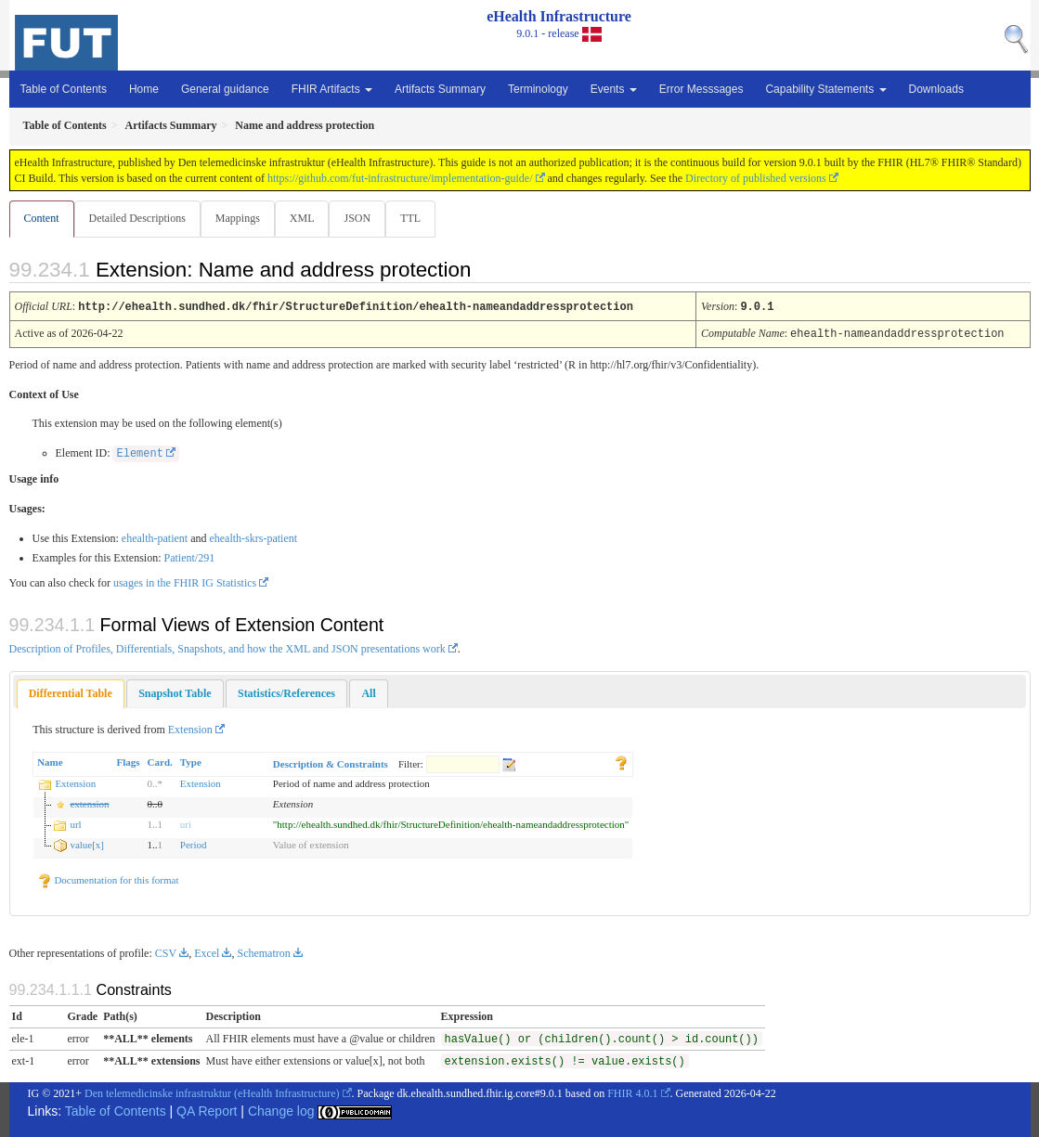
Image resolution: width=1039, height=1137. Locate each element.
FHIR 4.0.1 (632, 1092)
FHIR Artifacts (332, 89)
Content (41, 218)
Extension (190, 728)
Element (139, 452)
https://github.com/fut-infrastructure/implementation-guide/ (400, 178)
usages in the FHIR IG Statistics (184, 581)
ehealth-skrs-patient (253, 537)
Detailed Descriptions (139, 218)
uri (185, 823)
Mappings (241, 218)
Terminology (538, 89)
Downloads (936, 89)
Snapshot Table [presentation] (174, 692)
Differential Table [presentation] (70, 692)
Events (614, 89)
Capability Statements (825, 89)
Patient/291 (188, 556)
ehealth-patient (155, 537)
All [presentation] (368, 692)
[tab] (70, 692)
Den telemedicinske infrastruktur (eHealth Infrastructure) (212, 1092)
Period (193, 843)
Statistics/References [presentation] (286, 692)
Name (50, 761)
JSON (364, 218)
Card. (160, 761)
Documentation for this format (108, 879)
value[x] (87, 843)
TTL (419, 218)
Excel (206, 952)
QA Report (206, 1110)
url (75, 823)
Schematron (263, 952)
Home (144, 89)
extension (89, 802)
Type (190, 761)
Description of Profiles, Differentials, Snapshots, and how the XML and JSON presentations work (227, 647)
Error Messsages (701, 89)
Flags (128, 761)
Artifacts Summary (440, 89)
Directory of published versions (755, 178)
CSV (165, 952)
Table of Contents (63, 89)
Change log (281, 1110)
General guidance (225, 89)
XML (307, 218)
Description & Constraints (330, 763)
